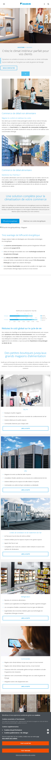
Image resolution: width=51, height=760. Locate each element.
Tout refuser (25, 750)
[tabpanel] (25, 250)
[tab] (10, 221)
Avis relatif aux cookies (9, 738)
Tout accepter (25, 743)
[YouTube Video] (25, 291)
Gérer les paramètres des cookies (25, 755)
